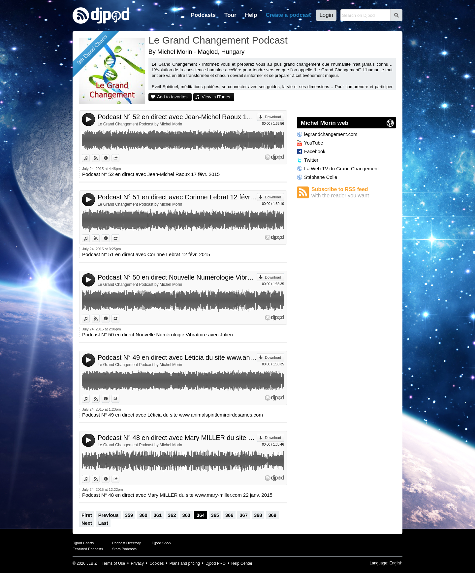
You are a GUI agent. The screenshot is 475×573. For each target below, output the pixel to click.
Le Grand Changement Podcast (218, 40)
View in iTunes (216, 96)
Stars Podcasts (124, 549)
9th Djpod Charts (92, 50)
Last (103, 523)
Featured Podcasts (88, 549)
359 (129, 515)
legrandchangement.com (330, 134)
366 (229, 515)
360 (143, 515)
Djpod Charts (83, 543)
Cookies (156, 563)
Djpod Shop (161, 543)
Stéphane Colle (320, 177)
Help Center (241, 563)
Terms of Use (113, 563)
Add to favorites (172, 96)
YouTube (313, 143)
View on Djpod (99, 158)
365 (215, 515)
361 (158, 515)
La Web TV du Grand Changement (341, 168)
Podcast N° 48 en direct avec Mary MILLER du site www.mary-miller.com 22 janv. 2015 (177, 437)
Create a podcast (288, 15)
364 (201, 515)
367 (243, 515)
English (396, 563)
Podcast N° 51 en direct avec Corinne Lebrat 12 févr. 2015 (177, 197)
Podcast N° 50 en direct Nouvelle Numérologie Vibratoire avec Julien (177, 277)
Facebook (314, 151)
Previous (108, 515)
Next (86, 523)
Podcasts (203, 15)
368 (258, 515)
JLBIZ (91, 563)
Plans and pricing (185, 563)
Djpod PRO (216, 563)
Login (326, 15)
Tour (230, 15)
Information (109, 158)
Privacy (137, 563)
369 (272, 515)
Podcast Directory (126, 543)
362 (172, 515)
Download (273, 117)
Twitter (311, 160)
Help (251, 15)
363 (186, 515)
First (86, 515)
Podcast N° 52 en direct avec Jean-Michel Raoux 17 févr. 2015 (177, 116)
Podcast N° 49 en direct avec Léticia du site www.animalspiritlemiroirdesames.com (177, 357)
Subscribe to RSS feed (353, 192)
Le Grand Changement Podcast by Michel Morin (140, 124)
